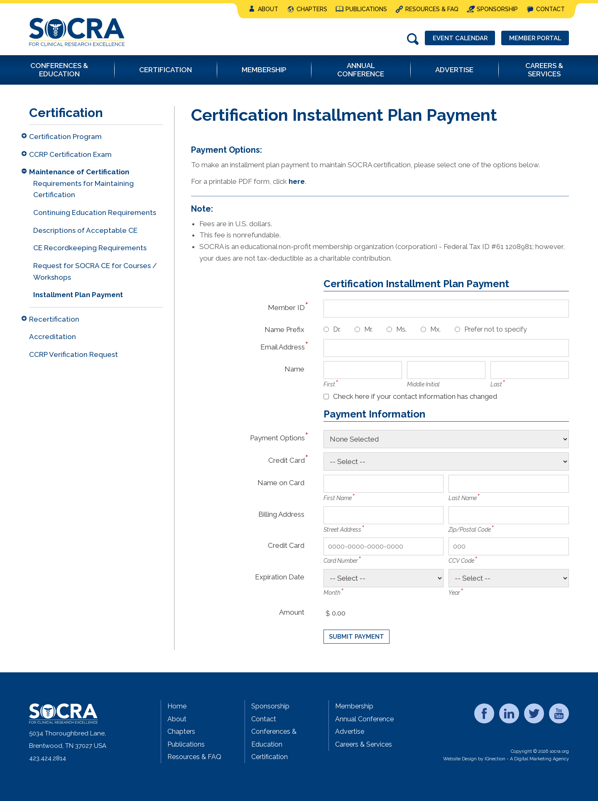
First (329, 384)
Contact (550, 9)
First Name (338, 498)
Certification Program (65, 136)
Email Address (282, 347)
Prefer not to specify (495, 329)
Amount (291, 612)
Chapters (312, 9)
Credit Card (286, 460)
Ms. (401, 329)
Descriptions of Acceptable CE (85, 230)
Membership (354, 706)
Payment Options (277, 438)
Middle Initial (423, 384)
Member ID (286, 307)
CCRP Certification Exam (70, 154)
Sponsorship (497, 9)
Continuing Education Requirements (94, 212)
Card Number (341, 560)
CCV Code (461, 560)
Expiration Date (279, 577)
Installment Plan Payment (78, 295)
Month (332, 592)
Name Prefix (284, 329)
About (268, 9)
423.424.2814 (47, 758)
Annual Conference (364, 719)
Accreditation (52, 336)
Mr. (368, 329)
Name (294, 369)
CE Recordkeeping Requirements (90, 248)
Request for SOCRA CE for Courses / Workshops (95, 271)
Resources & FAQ (431, 9)
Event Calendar (457, 38)
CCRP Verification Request (73, 354)
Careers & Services (363, 744)
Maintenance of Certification (79, 172)
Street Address (342, 529)
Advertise (349, 731)
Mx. (435, 329)
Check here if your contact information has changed (415, 396)
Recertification (54, 319)
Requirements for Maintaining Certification (83, 189)
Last (496, 384)
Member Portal (534, 38)
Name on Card (280, 482)
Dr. (337, 329)
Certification (269, 757)
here (297, 181)
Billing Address (281, 514)
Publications (366, 9)
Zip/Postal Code (469, 529)
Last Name (462, 498)
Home (176, 706)
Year (454, 592)
